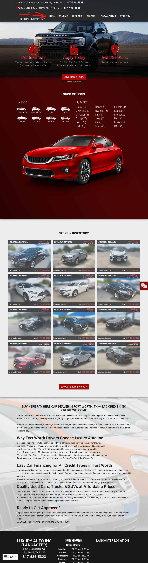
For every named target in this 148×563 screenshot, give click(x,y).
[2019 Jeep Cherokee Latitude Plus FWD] (118, 283)
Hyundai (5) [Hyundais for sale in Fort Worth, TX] (101, 36)
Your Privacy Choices (89, 556)
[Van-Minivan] (65, 36)
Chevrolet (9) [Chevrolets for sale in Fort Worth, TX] (83, 36)
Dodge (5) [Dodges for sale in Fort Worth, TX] (81, 44)
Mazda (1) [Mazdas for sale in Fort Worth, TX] (119, 36)
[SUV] (51, 36)
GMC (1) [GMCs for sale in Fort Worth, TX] (80, 52)
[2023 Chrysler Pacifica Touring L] (29, 182)
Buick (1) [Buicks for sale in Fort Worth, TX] (81, 32)
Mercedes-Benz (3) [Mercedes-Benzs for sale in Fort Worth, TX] (120, 42)
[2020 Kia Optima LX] (29, 250)
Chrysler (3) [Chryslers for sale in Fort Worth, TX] (82, 40)
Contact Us (26, 554)
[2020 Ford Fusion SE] (118, 216)
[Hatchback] (37, 36)
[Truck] (51, 45)
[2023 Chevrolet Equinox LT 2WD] (74, 182)
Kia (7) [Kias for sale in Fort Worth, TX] (98, 48)
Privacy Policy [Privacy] (34, 554)
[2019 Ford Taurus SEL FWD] (74, 283)
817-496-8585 (70, 7)
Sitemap (77, 556)
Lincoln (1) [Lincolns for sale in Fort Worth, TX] (120, 32)
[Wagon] (65, 45)
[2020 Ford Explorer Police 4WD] (29, 283)
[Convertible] (23, 36)
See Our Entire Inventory (74, 312)
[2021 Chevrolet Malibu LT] (74, 216)
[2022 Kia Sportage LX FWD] (118, 182)
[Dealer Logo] (31, 15)
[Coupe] (22, 45)
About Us (19, 554)
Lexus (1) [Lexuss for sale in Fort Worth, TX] (100, 52)
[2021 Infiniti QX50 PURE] (29, 216)
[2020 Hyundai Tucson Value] (74, 250)
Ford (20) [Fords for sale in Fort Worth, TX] (81, 48)
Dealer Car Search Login (58, 556)
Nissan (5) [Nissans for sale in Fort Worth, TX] (120, 48)
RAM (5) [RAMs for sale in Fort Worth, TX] (118, 52)
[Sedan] (36, 45)
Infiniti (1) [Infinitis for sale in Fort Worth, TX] (100, 40)
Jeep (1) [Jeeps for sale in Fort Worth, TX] (99, 44)
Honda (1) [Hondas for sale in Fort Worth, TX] (100, 32)
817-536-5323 (73, 2)
